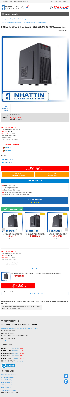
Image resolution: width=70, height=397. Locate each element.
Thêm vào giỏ (18, 174)
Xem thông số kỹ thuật (6, 109)
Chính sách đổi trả (6, 387)
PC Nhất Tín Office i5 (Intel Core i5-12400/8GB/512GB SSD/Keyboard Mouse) (57, 234)
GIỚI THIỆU (58, 1)
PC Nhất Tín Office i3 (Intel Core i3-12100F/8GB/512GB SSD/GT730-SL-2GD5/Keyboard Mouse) (35, 234)
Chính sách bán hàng (6, 380)
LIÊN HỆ (65, 1)
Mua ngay (35, 168)
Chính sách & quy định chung (8, 374)
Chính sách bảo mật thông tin (8, 390)
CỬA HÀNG (50, 1)
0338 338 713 (6, 162)
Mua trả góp (52, 174)
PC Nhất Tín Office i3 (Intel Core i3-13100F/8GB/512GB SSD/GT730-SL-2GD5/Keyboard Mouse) (12, 234)
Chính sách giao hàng (6, 382)
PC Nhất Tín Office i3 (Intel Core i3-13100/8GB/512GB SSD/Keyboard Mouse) (36, 273)
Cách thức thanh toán (6, 385)
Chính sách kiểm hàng (7, 377)
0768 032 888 (35, 202)
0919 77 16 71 (7, 159)
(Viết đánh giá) (63, 30)
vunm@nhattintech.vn (7, 341)
